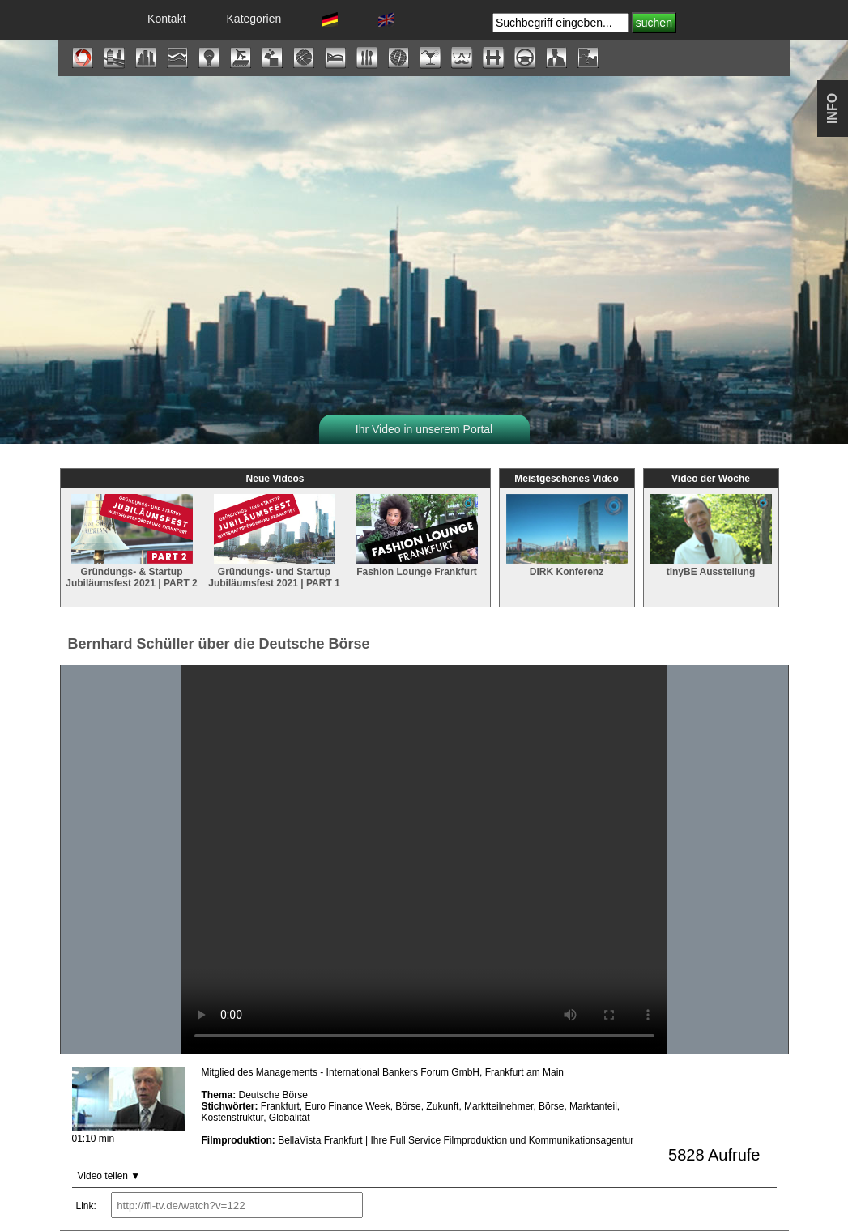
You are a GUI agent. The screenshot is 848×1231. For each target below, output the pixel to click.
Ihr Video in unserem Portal (424, 429)
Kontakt (166, 18)
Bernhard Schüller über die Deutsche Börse (219, 644)
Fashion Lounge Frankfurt (417, 564)
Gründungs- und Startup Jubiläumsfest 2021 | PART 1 (274, 570)
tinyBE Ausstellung (711, 564)
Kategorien (254, 18)
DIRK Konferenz (567, 564)
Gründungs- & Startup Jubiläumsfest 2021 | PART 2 (132, 570)
